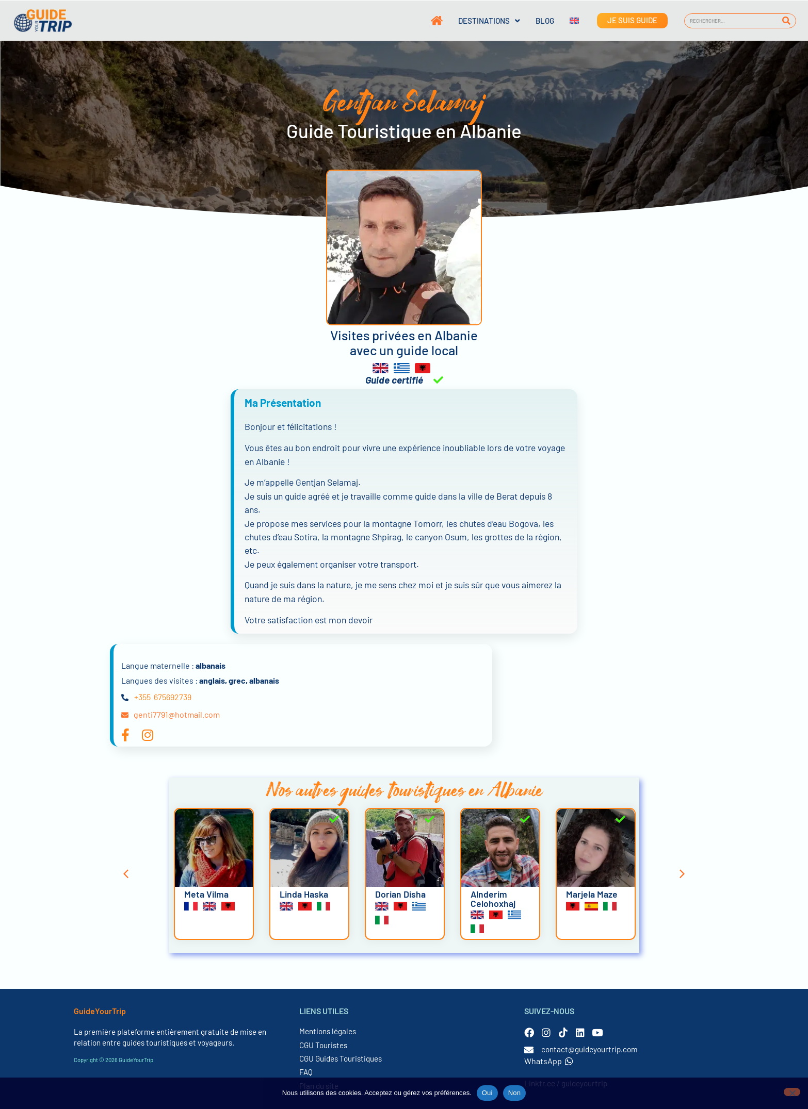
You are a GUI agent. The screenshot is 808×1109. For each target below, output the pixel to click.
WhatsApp (548, 1061)
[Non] (792, 1092)
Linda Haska (304, 894)
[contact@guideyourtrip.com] (529, 1049)
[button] (126, 874)
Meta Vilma (206, 894)
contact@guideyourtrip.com (589, 1049)
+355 (142, 697)
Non (514, 1093)
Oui (487, 1093)
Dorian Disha (400, 894)
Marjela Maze (592, 894)
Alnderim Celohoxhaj (493, 898)
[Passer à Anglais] (566, 20)
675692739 (172, 697)
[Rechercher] (787, 21)
